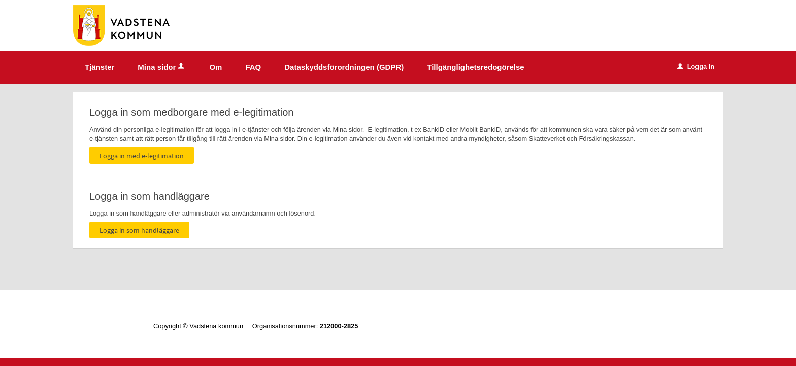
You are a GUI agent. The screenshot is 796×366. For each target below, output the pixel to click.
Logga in (695, 66)
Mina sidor (162, 67)
